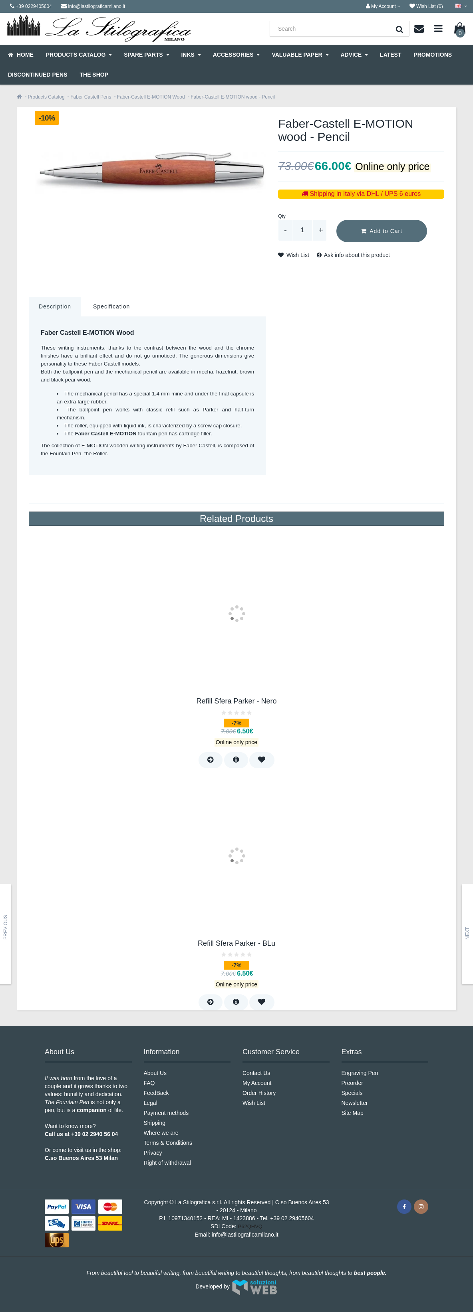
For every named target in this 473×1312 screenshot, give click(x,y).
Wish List (293, 255)
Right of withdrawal (167, 1163)
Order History (259, 1093)
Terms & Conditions (168, 1143)
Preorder (352, 1083)
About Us (155, 1073)
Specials (352, 1093)
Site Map (353, 1113)
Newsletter (355, 1103)
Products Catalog (78, 54)
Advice (354, 54)
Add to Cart (381, 231)
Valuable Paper (300, 54)
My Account (256, 1083)
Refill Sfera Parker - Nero (236, 701)
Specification (111, 306)
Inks (190, 54)
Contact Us (256, 1073)
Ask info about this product (353, 255)
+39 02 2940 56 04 (94, 1134)
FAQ (149, 1083)
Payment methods (166, 1113)
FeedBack (156, 1093)
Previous (5, 927)
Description (55, 306)
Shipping (155, 1123)
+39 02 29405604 (292, 1218)
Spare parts (146, 54)
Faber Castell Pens (90, 97)
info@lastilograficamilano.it (245, 1234)
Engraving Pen (360, 1073)
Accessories (236, 54)
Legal (150, 1103)
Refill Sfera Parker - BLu (236, 943)
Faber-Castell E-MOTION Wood (151, 97)
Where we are (161, 1133)
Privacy (153, 1153)
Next (467, 933)
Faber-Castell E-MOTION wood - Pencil (233, 97)
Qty (282, 216)
